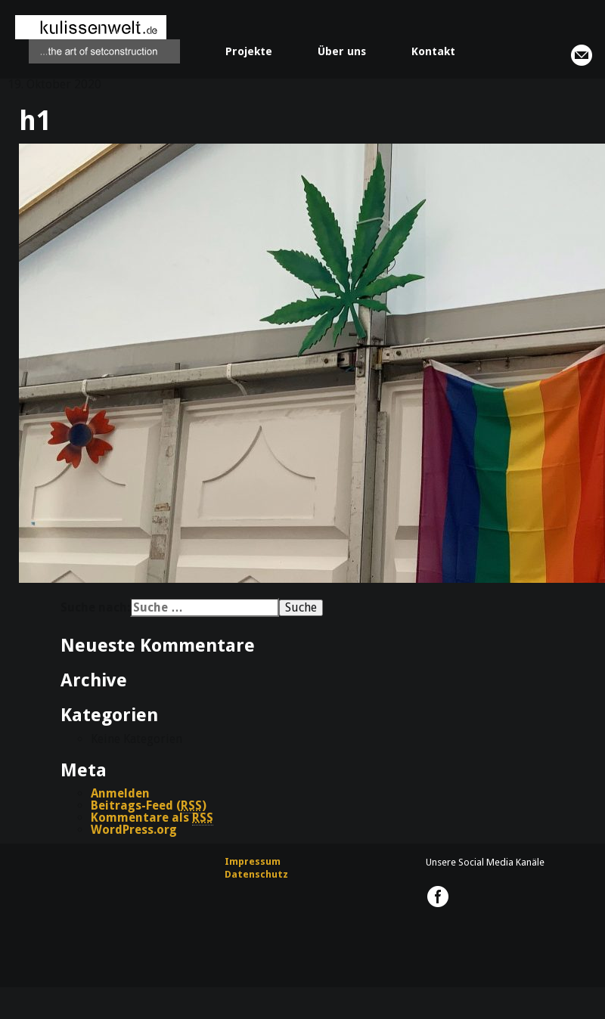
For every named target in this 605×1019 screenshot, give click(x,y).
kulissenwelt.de (98, 39)
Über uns (342, 51)
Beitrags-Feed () (148, 805)
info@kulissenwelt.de (581, 55)
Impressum (253, 861)
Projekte (248, 51)
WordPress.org (134, 829)
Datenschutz (256, 874)
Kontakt (433, 51)
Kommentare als (152, 817)
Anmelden (120, 793)
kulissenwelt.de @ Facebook (438, 896)
